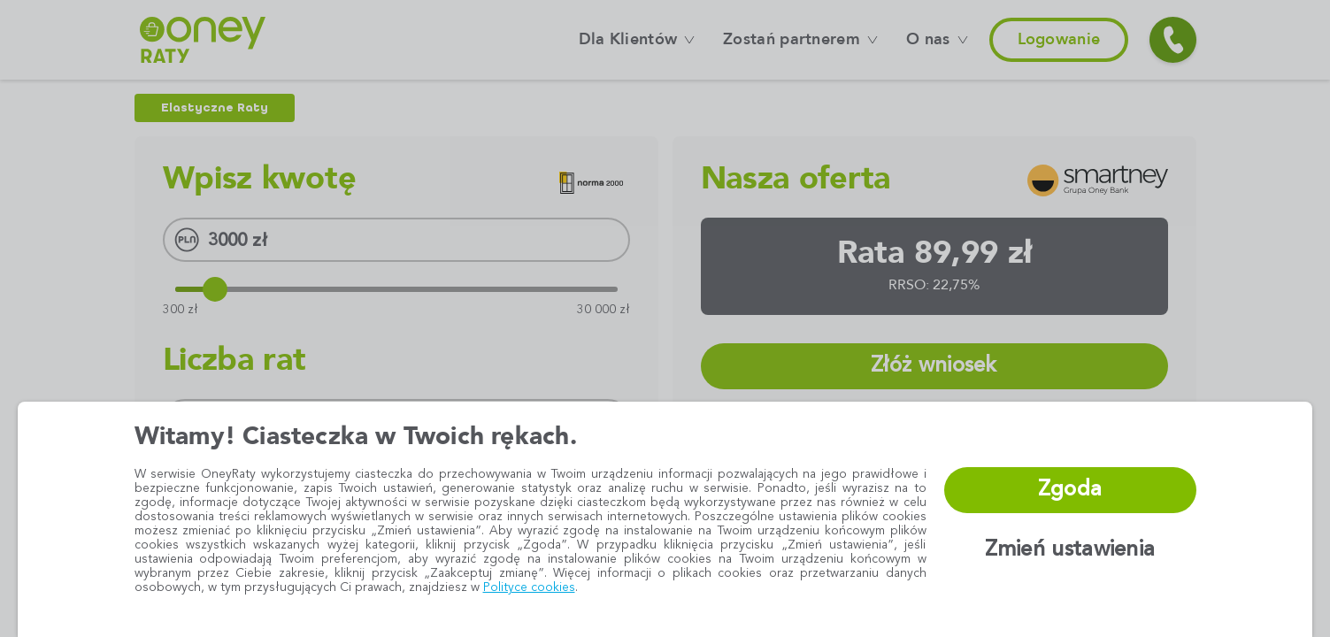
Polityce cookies (529, 587)
